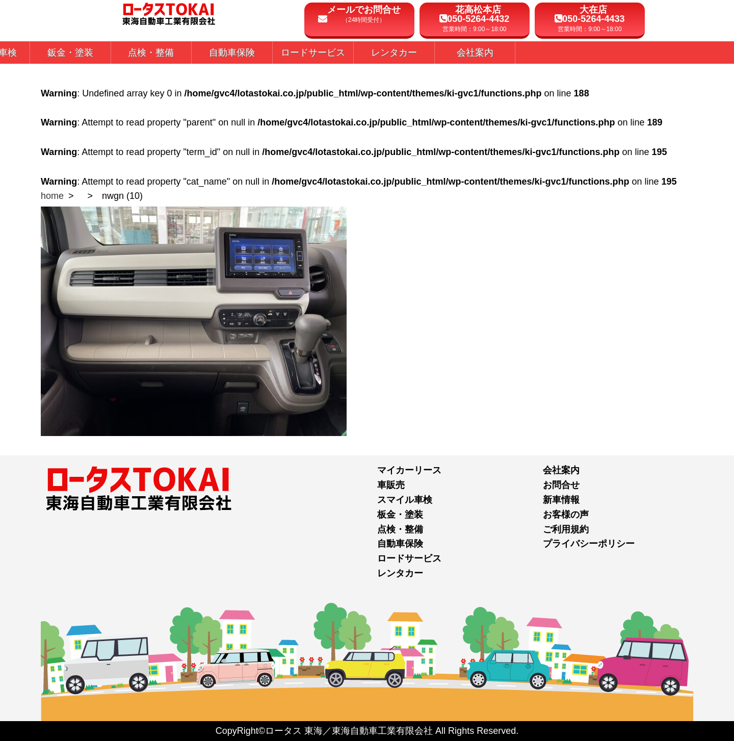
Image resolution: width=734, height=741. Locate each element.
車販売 (391, 485)
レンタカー (400, 573)
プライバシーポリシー (589, 544)
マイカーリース (409, 470)
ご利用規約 (566, 529)
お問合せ (561, 485)
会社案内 (561, 470)
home (52, 196)
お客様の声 (566, 514)
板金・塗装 (400, 514)
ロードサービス (409, 558)
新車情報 (561, 500)
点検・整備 (400, 529)
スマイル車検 (404, 500)
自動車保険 (400, 544)
